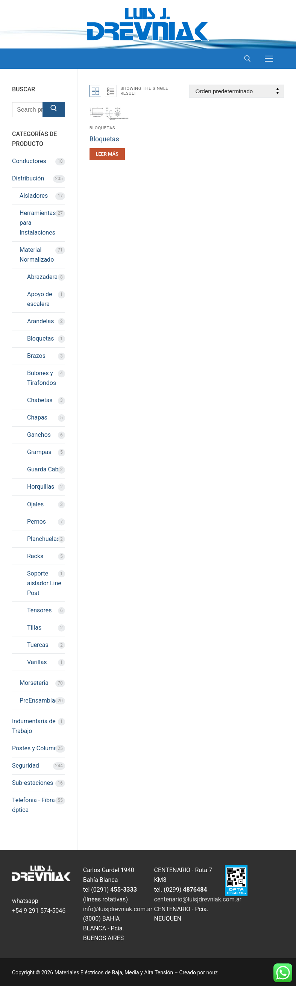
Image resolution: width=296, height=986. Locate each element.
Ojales (35, 504)
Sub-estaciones (32, 782)
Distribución (28, 178)
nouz (212, 972)
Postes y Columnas (38, 748)
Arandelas (40, 321)
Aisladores (34, 195)
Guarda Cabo (44, 469)
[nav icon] (269, 59)
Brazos (36, 355)
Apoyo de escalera (39, 299)
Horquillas (40, 486)
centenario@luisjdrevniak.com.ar (198, 899)
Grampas (39, 452)
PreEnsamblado (41, 700)
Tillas (34, 627)
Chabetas (40, 400)
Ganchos (39, 434)
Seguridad (25, 765)
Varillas (37, 662)
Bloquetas (102, 127)
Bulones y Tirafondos (41, 378)
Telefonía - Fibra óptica (33, 805)
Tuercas (38, 644)
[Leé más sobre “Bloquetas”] (107, 154)
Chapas (37, 417)
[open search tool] (247, 58)
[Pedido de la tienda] (236, 91)
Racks (35, 556)
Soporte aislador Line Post (44, 583)
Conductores (29, 161)
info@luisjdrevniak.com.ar (118, 909)
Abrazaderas (44, 276)
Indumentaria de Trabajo (34, 726)
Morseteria (34, 682)
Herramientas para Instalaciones (38, 222)
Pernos (36, 521)
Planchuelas (43, 538)
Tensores (39, 610)
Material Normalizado (37, 254)
